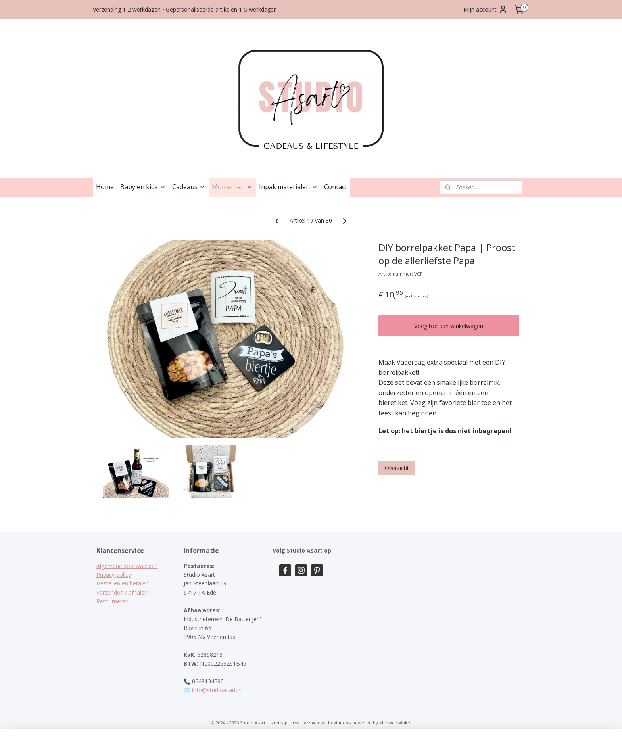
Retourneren (112, 601)
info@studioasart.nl (217, 690)
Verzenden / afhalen (122, 592)
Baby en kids (143, 186)
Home (105, 186)
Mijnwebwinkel (395, 722)
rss (296, 722)
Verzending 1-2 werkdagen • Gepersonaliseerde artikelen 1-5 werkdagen (185, 9)
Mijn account (485, 9)
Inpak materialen (288, 186)
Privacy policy (113, 574)
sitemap (279, 722)
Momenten (232, 186)
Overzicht (397, 468)
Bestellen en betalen (123, 583)
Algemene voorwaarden (127, 566)
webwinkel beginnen (326, 722)
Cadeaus (188, 186)
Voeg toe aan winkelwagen (449, 326)
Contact (335, 186)
